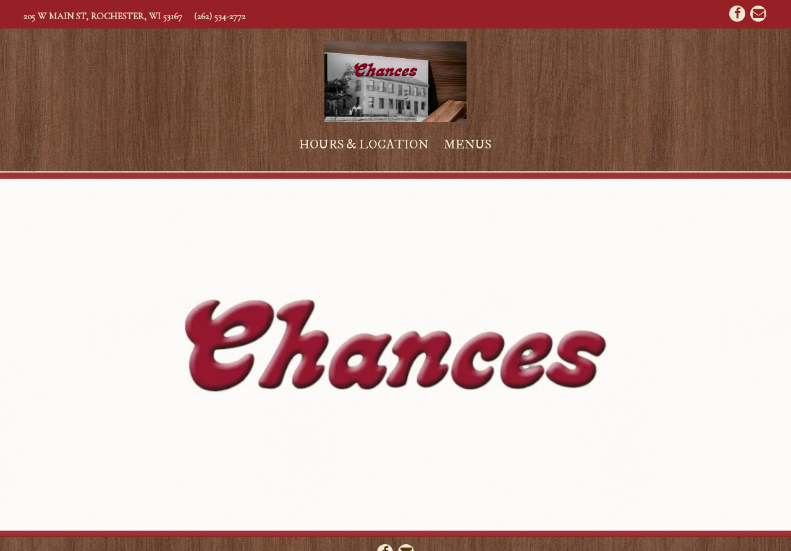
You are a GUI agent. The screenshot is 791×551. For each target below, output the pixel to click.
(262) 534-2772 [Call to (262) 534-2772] (219, 16)
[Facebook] (737, 14)
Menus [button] (468, 145)
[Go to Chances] (102, 16)
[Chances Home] (395, 80)
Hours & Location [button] (364, 145)
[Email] (758, 14)
